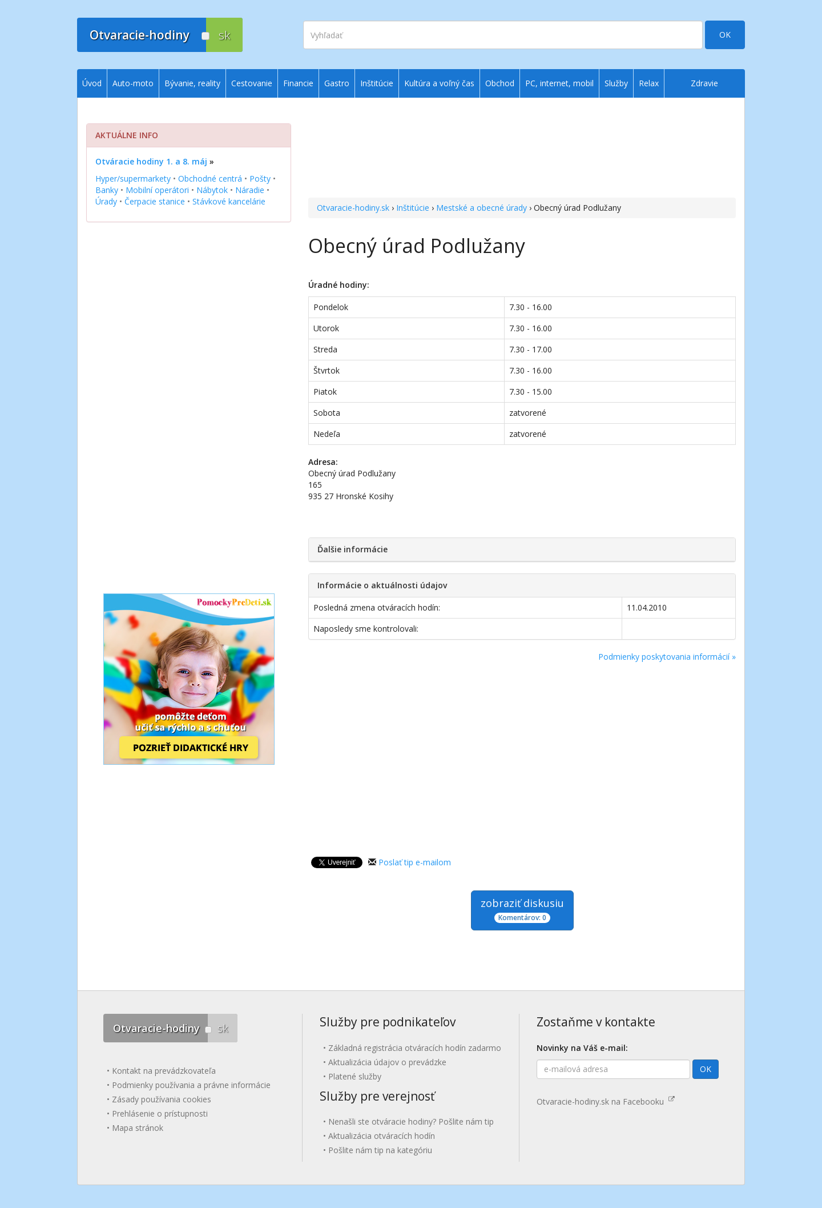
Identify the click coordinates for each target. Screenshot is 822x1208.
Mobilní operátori (157, 189)
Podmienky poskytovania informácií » (667, 656)
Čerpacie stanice (154, 201)
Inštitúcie (412, 207)
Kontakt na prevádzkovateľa (164, 1070)
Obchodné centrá (210, 178)
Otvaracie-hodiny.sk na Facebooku (606, 1101)
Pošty (260, 178)
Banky (106, 189)
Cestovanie (251, 83)
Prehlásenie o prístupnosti (160, 1113)
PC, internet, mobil (559, 83)
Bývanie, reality (192, 83)
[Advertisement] (522, 149)
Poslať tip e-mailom (414, 862)
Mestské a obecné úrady (481, 207)
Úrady (106, 201)
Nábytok (212, 189)
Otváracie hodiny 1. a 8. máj (151, 161)
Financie (298, 83)
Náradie (249, 189)
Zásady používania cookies (161, 1099)
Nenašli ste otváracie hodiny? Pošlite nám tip (411, 1121)
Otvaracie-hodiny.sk (353, 207)
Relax (649, 83)
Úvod (92, 83)
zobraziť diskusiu (522, 909)
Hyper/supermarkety (133, 178)
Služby (616, 83)
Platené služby (354, 1076)
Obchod (499, 83)
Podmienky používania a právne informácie (191, 1084)
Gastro (336, 83)
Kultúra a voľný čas (439, 83)
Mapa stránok (137, 1127)
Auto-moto (133, 83)
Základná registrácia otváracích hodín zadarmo (414, 1047)
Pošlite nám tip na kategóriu (380, 1150)
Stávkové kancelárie (228, 201)
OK (725, 34)
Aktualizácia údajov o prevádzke (387, 1062)
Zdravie (704, 83)
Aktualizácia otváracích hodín (381, 1135)
